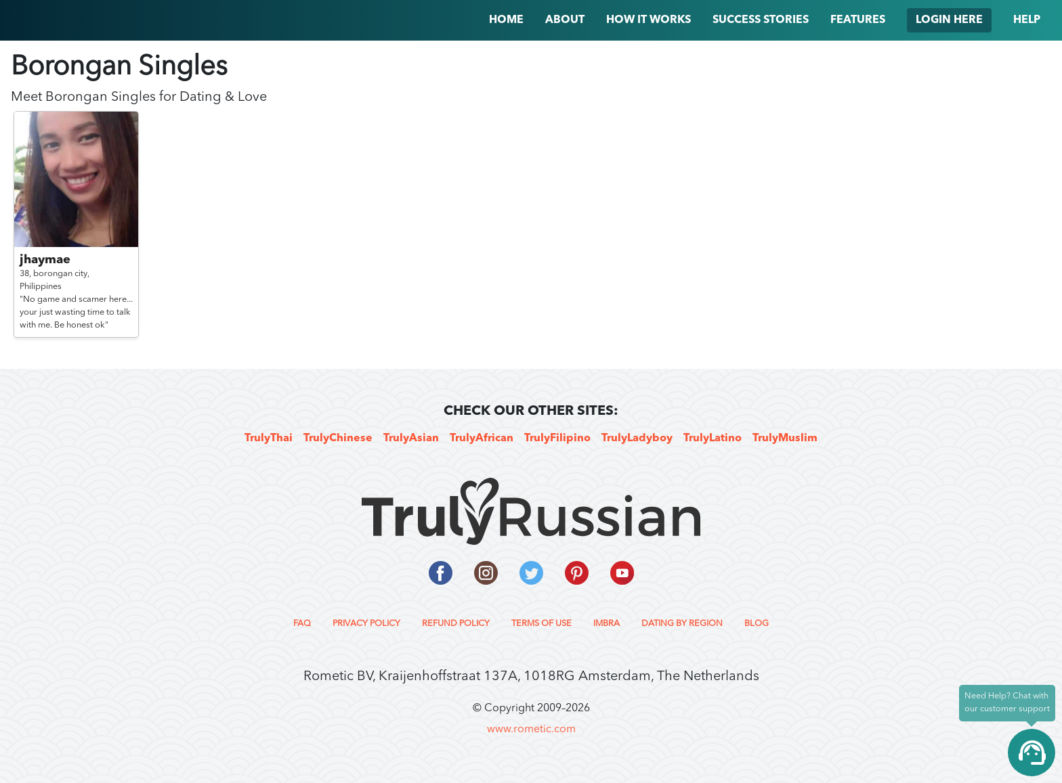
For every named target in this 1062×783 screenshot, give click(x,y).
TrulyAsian (411, 438)
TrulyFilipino (557, 438)
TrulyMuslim (784, 438)
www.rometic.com (531, 729)
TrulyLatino (712, 438)
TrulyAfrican (481, 438)
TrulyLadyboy (637, 438)
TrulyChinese (338, 438)
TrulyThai (269, 438)
